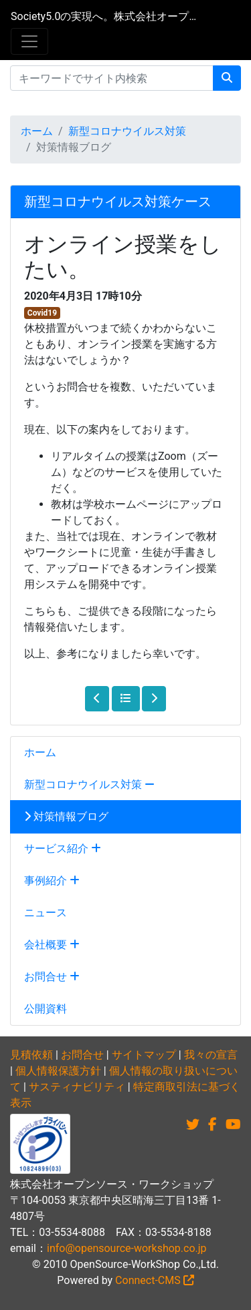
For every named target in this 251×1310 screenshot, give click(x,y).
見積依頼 (31, 1054)
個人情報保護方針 (58, 1070)
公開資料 (45, 1008)
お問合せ (52, 976)
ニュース (45, 912)
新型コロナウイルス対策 (127, 131)
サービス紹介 (62, 848)
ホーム (37, 131)
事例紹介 (52, 880)
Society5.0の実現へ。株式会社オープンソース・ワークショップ (104, 16)
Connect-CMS (154, 1280)
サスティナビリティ (77, 1086)
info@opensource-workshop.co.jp (127, 1248)
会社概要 (52, 944)
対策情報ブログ (66, 816)
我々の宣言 (211, 1054)
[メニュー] (29, 41)
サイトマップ (144, 1054)
